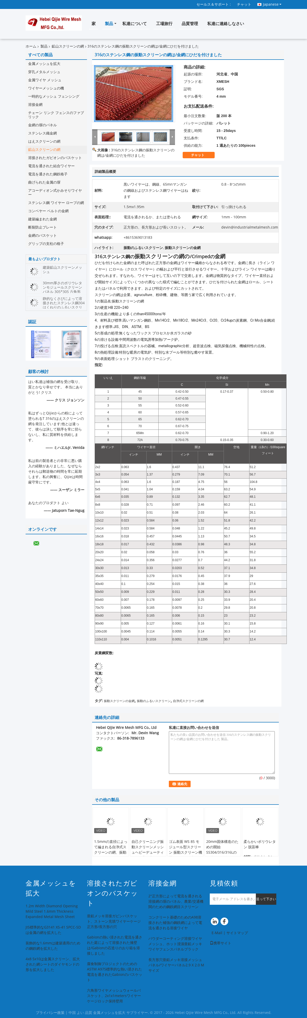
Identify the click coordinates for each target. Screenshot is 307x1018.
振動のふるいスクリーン (154, 701)
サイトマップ (237, 933)
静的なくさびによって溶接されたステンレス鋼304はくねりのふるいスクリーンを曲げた (64, 305)
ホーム (31, 46)
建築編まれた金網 (42, 219)
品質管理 (190, 23)
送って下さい (266, 899)
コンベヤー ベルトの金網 (48, 211)
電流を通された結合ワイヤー (51, 166)
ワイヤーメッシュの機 (46, 88)
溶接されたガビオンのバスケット (55, 158)
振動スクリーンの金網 (119, 701)
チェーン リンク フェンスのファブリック (56, 115)
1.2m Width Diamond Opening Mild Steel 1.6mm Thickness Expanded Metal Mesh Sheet (52, 911)
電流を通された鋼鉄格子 (48, 174)
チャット (244, 4)
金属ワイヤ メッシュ (44, 80)
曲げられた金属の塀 (44, 182)
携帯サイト (220, 943)
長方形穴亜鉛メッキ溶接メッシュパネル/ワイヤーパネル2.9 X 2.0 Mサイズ (176, 965)
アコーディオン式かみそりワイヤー (55, 192)
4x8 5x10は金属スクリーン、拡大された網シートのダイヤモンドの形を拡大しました (53, 964)
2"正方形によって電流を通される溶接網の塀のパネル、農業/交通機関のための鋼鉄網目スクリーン (175, 901)
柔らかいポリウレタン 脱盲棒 (260, 844)
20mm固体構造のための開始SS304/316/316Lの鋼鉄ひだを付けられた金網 (222, 852)
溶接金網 (35, 105)
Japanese (272, 4)
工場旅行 (164, 23)
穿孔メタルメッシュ (44, 72)
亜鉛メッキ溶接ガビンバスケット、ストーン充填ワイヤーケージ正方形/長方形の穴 (114, 921)
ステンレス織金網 (42, 133)
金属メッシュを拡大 (44, 64)
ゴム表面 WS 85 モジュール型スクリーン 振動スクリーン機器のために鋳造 (185, 850)
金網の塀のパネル (42, 125)
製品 (109, 23)
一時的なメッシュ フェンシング (53, 96)
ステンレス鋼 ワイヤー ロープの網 (56, 203)
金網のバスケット (42, 235)
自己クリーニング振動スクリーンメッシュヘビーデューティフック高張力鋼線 (147, 850)
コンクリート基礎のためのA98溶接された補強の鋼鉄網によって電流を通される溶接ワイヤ (175, 922)
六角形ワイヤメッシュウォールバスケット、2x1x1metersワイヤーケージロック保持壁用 (114, 995)
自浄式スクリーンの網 (188, 701)
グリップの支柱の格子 (46, 244)
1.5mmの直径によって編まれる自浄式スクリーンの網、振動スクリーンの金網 (110, 850)
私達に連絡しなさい (225, 23)
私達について (134, 23)
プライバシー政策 (50, 1013)
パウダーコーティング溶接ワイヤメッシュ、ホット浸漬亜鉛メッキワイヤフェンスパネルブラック (175, 944)
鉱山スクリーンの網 (68, 46)
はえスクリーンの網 (44, 141)
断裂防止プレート (42, 227)
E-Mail (217, 933)
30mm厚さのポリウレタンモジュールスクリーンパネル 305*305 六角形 (62, 287)
